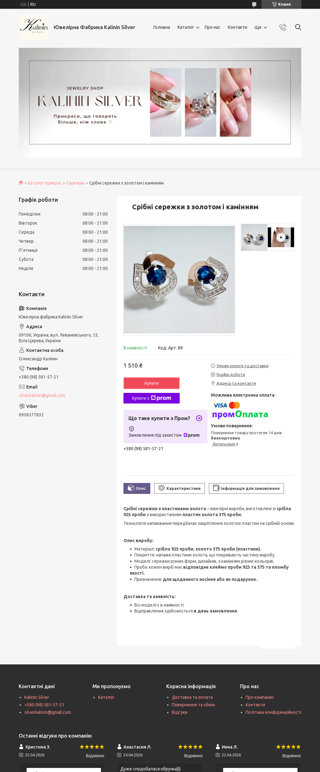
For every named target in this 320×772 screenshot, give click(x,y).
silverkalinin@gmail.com (42, 395)
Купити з (151, 398)
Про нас (212, 27)
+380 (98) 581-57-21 (44, 704)
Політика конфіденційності (273, 712)
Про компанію (260, 697)
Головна (161, 27)
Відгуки (180, 712)
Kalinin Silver (36, 697)
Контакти (237, 27)
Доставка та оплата (192, 697)
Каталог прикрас (45, 182)
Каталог (186, 27)
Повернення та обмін (193, 704)
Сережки (75, 182)
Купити (152, 383)
